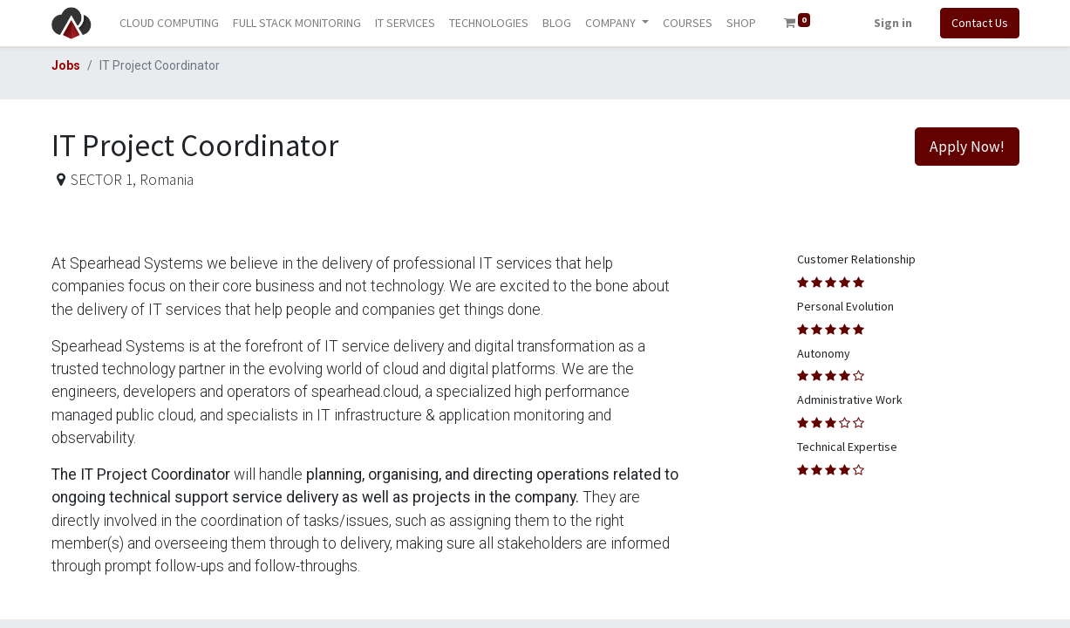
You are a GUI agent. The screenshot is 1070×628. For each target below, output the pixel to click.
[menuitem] (169, 23)
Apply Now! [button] (967, 146)
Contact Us (979, 23)
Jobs (65, 65)
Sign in (893, 23)
